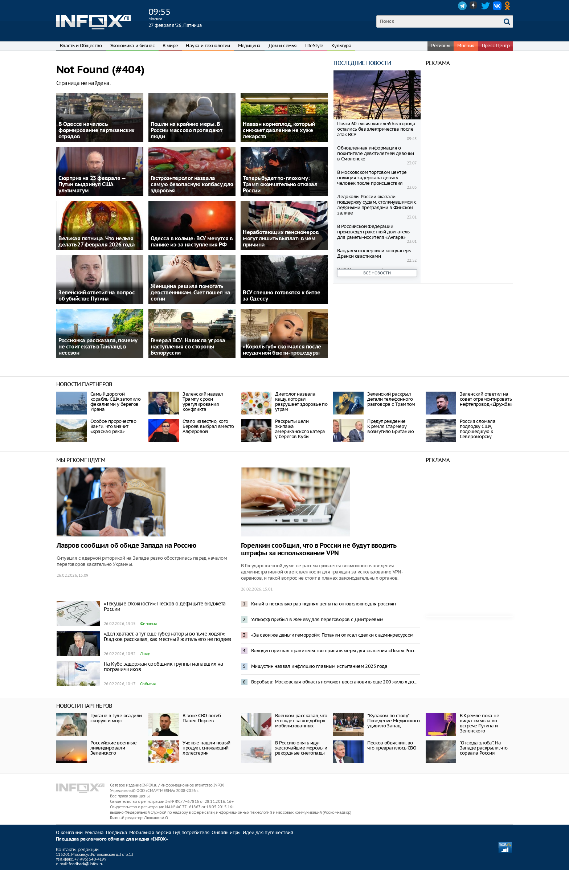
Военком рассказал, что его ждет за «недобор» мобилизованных (301, 720)
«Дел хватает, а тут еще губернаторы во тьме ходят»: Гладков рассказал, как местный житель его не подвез (167, 636)
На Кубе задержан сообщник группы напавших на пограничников (163, 667)
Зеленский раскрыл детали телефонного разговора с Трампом (391, 399)
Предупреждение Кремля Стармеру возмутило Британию (390, 426)
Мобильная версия (150, 832)
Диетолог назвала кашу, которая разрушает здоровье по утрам (301, 401)
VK (497, 5)
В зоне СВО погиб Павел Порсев (202, 718)
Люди (145, 653)
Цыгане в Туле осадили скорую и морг (116, 718)
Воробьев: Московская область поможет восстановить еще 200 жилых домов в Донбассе (335, 682)
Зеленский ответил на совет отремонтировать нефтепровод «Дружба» (486, 399)
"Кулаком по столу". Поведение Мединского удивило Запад (393, 720)
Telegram (462, 5)
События (148, 683)
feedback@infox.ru (86, 863)
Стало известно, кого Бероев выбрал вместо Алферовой (208, 426)
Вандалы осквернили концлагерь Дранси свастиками (374, 253)
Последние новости (362, 63)
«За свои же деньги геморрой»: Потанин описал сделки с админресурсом (332, 635)
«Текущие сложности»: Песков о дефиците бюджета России (164, 606)
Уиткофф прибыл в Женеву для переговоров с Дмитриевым (317, 619)
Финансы (148, 623)
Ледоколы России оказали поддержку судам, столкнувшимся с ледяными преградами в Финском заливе (376, 204)
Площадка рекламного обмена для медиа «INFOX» (112, 839)
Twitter (485, 5)
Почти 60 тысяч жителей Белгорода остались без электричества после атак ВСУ (376, 129)
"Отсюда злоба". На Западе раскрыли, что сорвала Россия (484, 748)
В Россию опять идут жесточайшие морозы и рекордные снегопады (301, 748)
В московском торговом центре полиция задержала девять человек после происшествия (371, 177)
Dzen (474, 5)
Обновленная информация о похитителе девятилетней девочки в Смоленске (375, 153)
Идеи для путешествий (268, 832)
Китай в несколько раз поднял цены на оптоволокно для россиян (323, 603)
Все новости (377, 272)
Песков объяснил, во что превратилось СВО (391, 745)
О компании (69, 832)
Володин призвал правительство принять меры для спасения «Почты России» (335, 650)
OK (508, 5)
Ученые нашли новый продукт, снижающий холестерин (206, 748)
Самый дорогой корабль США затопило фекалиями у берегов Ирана (115, 401)
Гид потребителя (191, 832)
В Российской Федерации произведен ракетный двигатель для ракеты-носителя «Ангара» (373, 231)
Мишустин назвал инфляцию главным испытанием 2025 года (319, 666)
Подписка (116, 832)
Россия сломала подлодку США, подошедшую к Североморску (478, 429)
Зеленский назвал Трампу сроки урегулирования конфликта (203, 401)
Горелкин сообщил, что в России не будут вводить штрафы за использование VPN (318, 549)
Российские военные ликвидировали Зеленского (113, 748)
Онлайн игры (226, 832)
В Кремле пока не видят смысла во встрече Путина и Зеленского (479, 723)
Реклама (94, 832)
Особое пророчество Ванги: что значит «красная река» (113, 426)
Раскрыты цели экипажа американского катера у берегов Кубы (300, 429)
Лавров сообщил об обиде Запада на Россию (126, 546)
